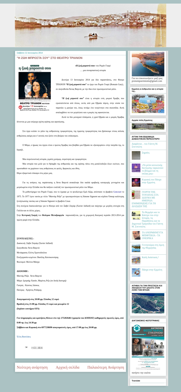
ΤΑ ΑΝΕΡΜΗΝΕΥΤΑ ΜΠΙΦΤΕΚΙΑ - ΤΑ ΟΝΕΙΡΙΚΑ (152, 235)
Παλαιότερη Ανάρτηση (105, 367)
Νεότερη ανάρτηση (32, 367)
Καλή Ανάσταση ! (150, 257)
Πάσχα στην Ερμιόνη (152, 269)
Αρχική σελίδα (67, 367)
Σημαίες (146, 152)
